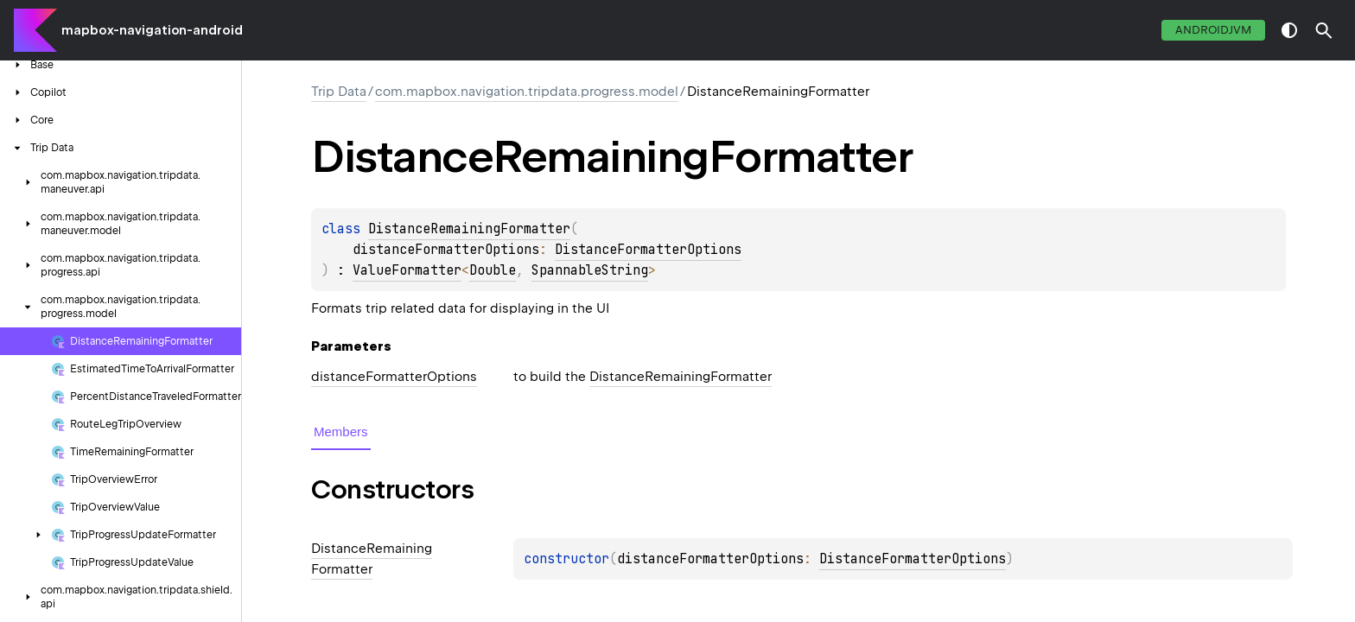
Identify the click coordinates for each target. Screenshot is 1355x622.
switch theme (1289, 30)
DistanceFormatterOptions (648, 249)
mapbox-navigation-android (152, 30)
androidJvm (1213, 29)
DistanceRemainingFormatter (469, 229)
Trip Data (338, 91)
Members (341, 431)
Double (492, 270)
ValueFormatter (407, 270)
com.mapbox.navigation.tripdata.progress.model (526, 91)
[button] (1324, 30)
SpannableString (589, 270)
